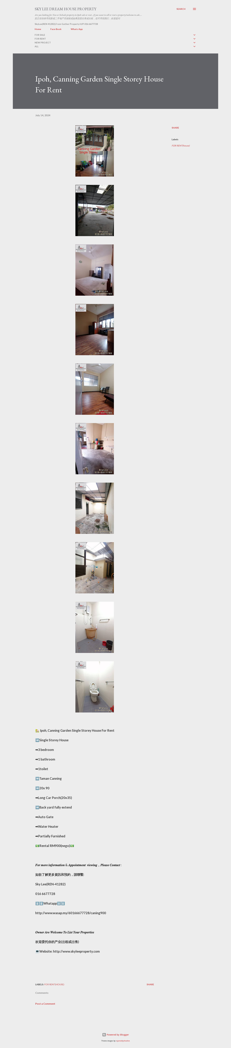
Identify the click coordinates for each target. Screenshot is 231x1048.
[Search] (180, 9)
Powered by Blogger (115, 1034)
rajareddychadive (123, 1041)
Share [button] (175, 127)
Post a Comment (45, 1003)
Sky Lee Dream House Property (65, 8)
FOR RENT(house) (181, 145)
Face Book (55, 29)
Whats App (77, 29)
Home (38, 29)
